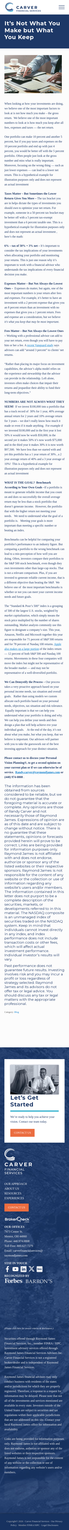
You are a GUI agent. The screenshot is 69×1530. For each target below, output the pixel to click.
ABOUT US (11, 1188)
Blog (16, 1012)
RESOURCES (12, 1193)
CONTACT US (16, 1207)
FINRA (48, 1343)
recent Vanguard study (40, 345)
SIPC (58, 1343)
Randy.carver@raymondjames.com (37, 772)
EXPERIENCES (14, 1198)
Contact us (22, 1132)
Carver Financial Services (37, 1521)
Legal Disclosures (49, 1525)
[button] (62, 7)
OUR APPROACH (15, 1183)
